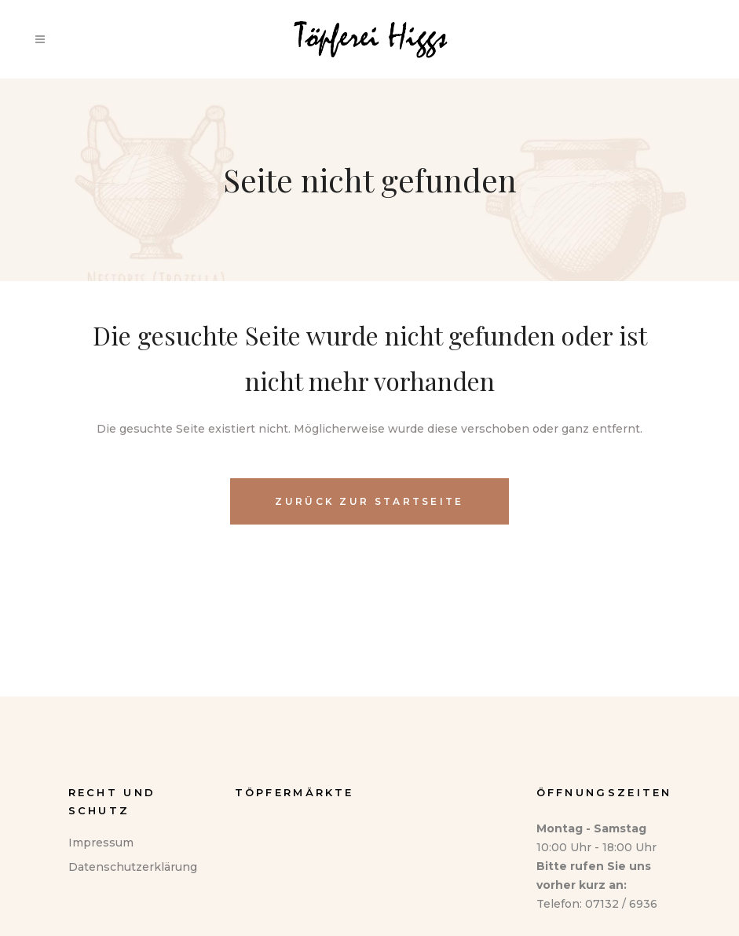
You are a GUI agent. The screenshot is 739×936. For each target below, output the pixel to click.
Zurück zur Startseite (369, 501)
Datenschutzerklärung (132, 866)
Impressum (101, 842)
